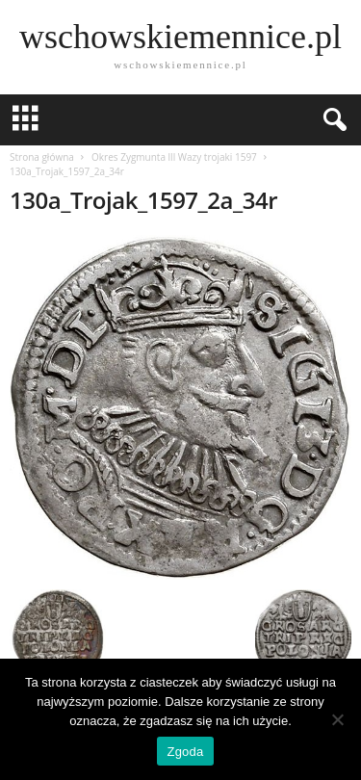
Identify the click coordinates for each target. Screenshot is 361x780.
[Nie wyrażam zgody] (337, 719)
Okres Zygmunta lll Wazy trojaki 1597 (174, 157)
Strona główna (42, 157)
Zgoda (185, 751)
